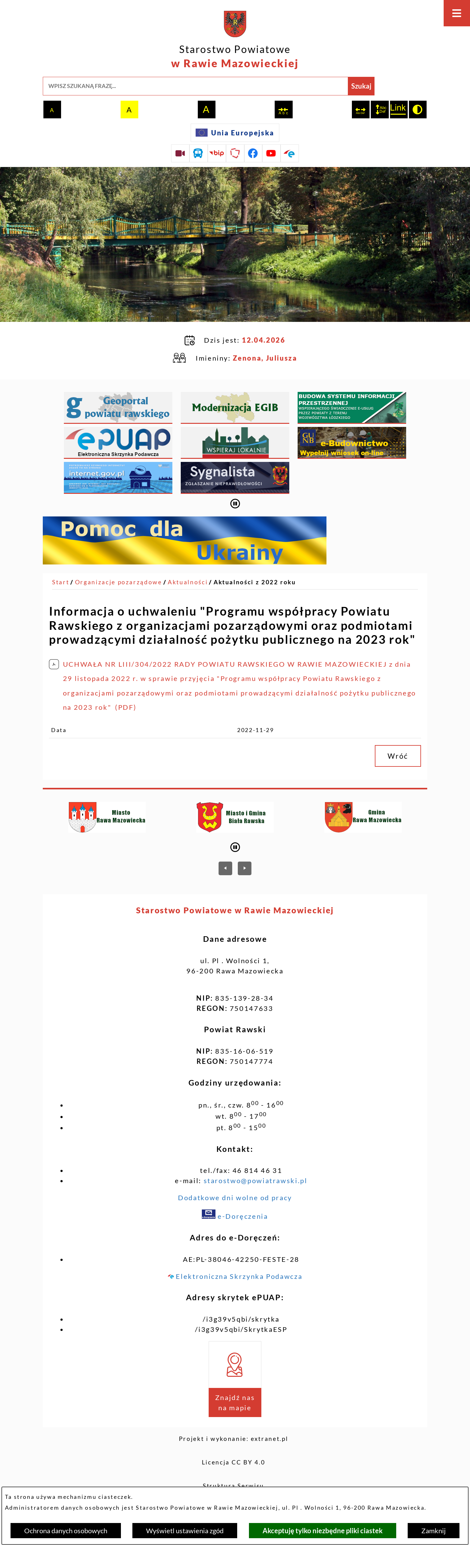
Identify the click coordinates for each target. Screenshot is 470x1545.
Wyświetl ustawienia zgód (185, 1530)
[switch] (283, 109)
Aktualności (188, 549)
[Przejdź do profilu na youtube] (271, 153)
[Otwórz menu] (457, 13)
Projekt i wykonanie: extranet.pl (233, 1406)
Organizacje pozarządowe (118, 549)
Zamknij (433, 1530)
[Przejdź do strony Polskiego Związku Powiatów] (235, 153)
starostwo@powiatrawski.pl (256, 1148)
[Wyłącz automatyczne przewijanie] (235, 471)
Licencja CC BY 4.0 (233, 1429)
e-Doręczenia (235, 1183)
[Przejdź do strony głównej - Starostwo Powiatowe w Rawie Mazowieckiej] (235, 41)
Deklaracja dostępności (233, 1476)
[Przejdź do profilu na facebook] (253, 153)
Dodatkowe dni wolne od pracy (235, 1165)
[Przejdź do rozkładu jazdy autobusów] (198, 153)
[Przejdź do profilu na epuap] (290, 153)
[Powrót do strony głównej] (60, 549)
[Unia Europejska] (235, 133)
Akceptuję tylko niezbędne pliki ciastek (323, 1530)
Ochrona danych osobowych (65, 1530)
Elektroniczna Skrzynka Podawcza (235, 1244)
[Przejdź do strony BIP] (217, 153)
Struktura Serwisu (233, 1453)
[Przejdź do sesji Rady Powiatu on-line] (180, 153)
